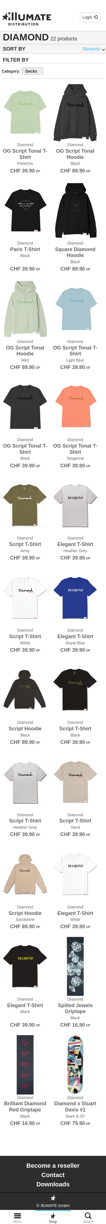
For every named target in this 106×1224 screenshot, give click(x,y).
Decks (31, 71)
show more (60, 71)
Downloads (53, 1184)
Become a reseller (52, 1165)
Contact (53, 1174)
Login (90, 17)
